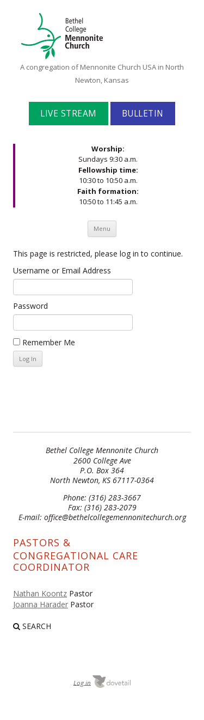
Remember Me (44, 342)
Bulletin (143, 113)
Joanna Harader (40, 604)
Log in (82, 682)
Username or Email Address (62, 270)
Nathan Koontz (40, 593)
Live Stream (68, 113)
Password (30, 306)
